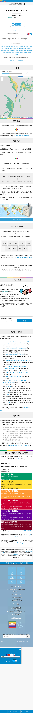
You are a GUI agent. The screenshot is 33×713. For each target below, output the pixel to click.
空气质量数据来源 (17, 672)
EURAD (8, 435)
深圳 (12, 46)
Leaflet (4, 117)
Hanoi (24, 48)
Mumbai (7, 50)
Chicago (25, 52)
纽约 (18, 52)
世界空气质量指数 (14, 620)
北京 (2, 46)
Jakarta (14, 48)
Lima (17, 50)
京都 (27, 46)
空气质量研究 (16, 660)
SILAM (8, 431)
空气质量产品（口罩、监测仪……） (17, 677)
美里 (16, 52)
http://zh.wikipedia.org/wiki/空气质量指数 (19, 563)
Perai (13, 52)
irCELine (8, 419)
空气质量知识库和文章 (17, 663)
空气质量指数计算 (17, 674)
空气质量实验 (17, 664)
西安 (20, 46)
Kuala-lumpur (5, 52)
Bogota (7, 48)
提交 (27, 702)
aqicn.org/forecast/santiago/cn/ (17, 26)
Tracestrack (30, 117)
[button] (16, 95)
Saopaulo (21, 50)
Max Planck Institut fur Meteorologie (17, 405)
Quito (25, 50)
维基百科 (28, 567)
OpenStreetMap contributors (17, 117)
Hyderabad (12, 50)
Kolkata (3, 50)
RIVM (7, 427)
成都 (7, 46)
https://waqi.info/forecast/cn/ (16, 60)
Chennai (29, 48)
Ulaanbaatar (20, 48)
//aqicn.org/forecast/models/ (22, 136)
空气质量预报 (17, 675)
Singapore (29, 50)
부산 (5, 48)
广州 (14, 46)
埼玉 (25, 46)
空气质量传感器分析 (17, 666)
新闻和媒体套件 (17, 656)
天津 (22, 46)
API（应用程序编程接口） (17, 678)
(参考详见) (16, 529)
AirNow (18, 491)
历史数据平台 (17, 680)
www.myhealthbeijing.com (18, 575)
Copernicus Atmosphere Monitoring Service (19, 393)
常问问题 (16, 669)
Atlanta (16, 54)
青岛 (17, 46)
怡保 (10, 52)
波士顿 (29, 52)
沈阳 (9, 46)
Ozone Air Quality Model (13, 409)
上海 (4, 46)
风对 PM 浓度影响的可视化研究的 (19, 478)
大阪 (30, 46)
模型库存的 (5, 324)
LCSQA (8, 423)
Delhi (11, 48)
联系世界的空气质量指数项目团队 (17, 655)
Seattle (21, 52)
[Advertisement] (16, 290)
